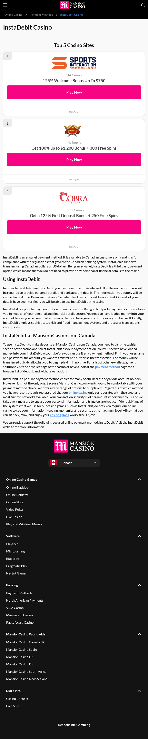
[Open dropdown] (74, 463)
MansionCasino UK (20, 657)
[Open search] (143, 5)
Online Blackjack (17, 487)
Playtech (12, 544)
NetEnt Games (16, 573)
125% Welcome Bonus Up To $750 (74, 80)
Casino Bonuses (17, 698)
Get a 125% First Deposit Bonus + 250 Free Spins (74, 215)
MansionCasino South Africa (26, 671)
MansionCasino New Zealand (27, 679)
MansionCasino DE (19, 664)
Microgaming (15, 551)
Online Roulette (17, 495)
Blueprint (12, 558)
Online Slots (14, 502)
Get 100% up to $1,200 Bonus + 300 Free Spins (74, 148)
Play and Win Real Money (24, 524)
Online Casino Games (21, 479)
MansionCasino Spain (21, 649)
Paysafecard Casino (20, 622)
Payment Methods (41, 14)
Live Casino (14, 517)
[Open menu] (5, 5)
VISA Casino (15, 608)
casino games (59, 415)
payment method (107, 367)
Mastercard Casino (19, 615)
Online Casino (13, 14)
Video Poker (14, 509)
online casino (78, 392)
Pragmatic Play (16, 566)
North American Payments (24, 600)
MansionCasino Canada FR (25, 642)
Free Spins (13, 706)
